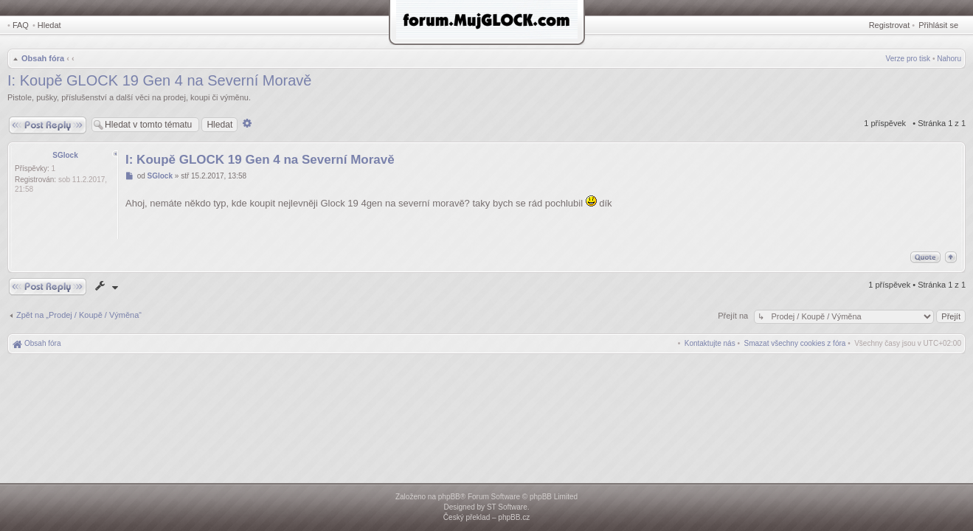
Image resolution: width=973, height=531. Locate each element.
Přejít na (734, 315)
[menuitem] (795, 343)
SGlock (64, 155)
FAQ (21, 25)
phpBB (449, 497)
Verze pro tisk (908, 59)
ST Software (507, 507)
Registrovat (889, 25)
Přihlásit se (938, 25)
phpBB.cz (514, 517)
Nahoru (949, 59)
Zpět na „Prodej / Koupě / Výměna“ (79, 314)
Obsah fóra (42, 58)
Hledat (49, 25)
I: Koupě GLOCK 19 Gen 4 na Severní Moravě (159, 80)
